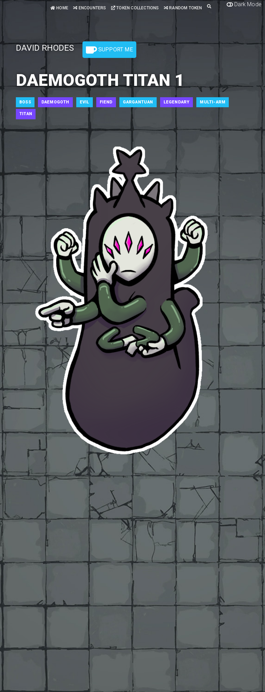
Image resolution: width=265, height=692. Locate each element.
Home (59, 8)
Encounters (89, 8)
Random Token (183, 8)
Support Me (109, 50)
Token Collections (135, 8)
